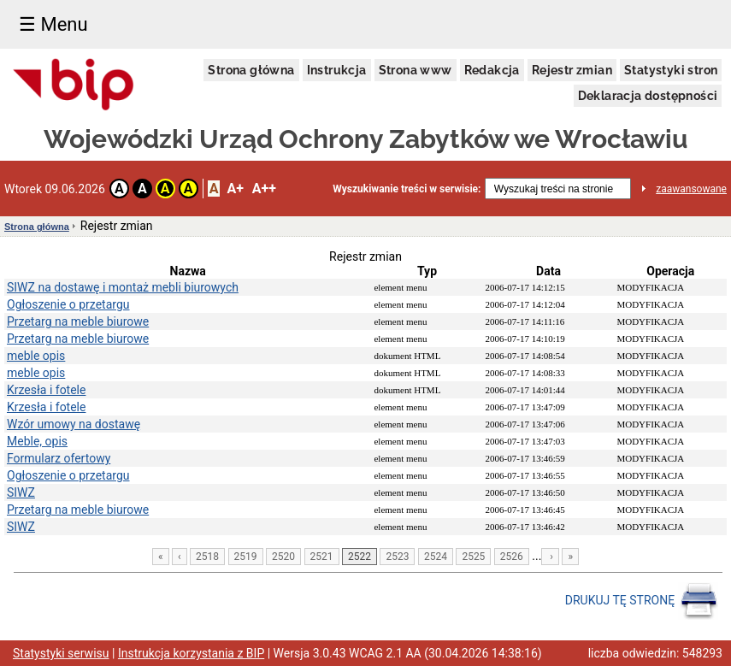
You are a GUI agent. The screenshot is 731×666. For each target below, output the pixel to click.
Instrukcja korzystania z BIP (191, 653)
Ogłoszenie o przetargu (68, 304)
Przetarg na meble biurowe (78, 321)
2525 (473, 557)
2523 (397, 557)
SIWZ (21, 492)
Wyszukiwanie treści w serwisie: (406, 189)
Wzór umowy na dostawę (73, 424)
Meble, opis (37, 441)
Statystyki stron (670, 70)
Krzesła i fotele (46, 390)
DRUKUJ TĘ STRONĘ (641, 601)
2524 (435, 557)
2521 (321, 557)
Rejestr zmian (572, 70)
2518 (207, 557)
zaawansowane (691, 189)
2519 (245, 557)
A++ (264, 188)
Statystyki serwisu (61, 653)
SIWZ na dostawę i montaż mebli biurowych (123, 287)
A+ (235, 188)
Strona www (415, 70)
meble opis (36, 355)
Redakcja (492, 70)
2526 (511, 557)
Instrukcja (337, 70)
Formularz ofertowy (58, 458)
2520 (283, 557)
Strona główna (251, 70)
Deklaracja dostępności (648, 96)
